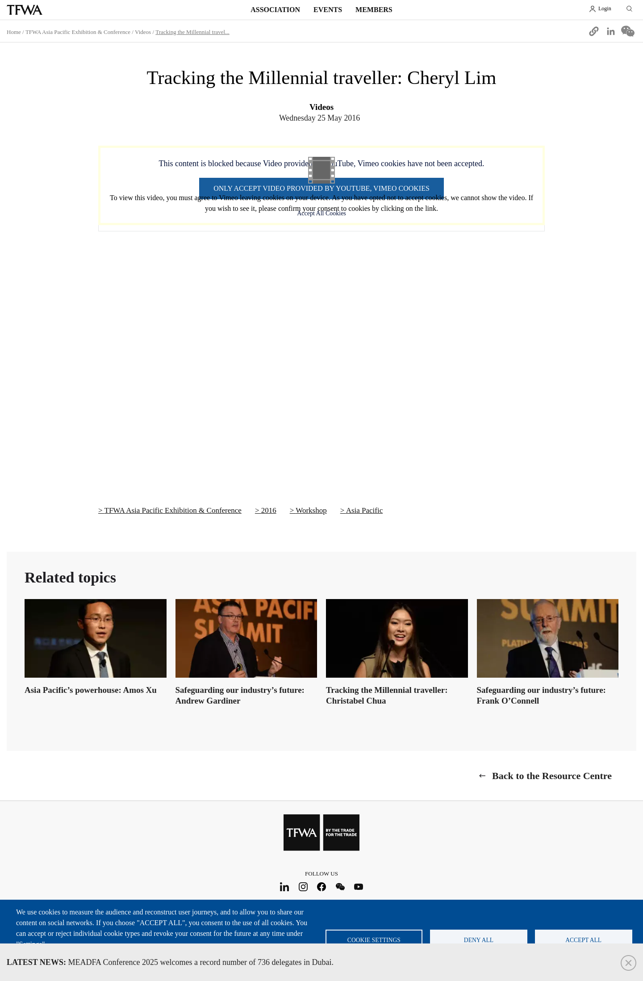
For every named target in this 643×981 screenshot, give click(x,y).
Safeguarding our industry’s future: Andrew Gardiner (240, 695)
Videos (143, 32)
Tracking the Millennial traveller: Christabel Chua (386, 695)
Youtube (358, 887)
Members (373, 9)
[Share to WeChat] (628, 31)
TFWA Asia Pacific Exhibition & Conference (77, 32)
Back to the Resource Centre (552, 775)
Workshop (311, 510)
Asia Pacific (364, 510)
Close (628, 963)
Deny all (478, 940)
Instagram (303, 887)
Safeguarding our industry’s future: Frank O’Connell (541, 695)
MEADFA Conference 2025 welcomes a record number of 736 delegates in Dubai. (170, 962)
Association (275, 9)
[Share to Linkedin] (611, 31)
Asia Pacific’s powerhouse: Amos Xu (91, 690)
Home (14, 32)
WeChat (340, 887)
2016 (268, 510)
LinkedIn (284, 887)
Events (327, 9)
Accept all (583, 940)
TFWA (24, 10)
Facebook (321, 887)
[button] (594, 31)
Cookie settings (374, 940)
